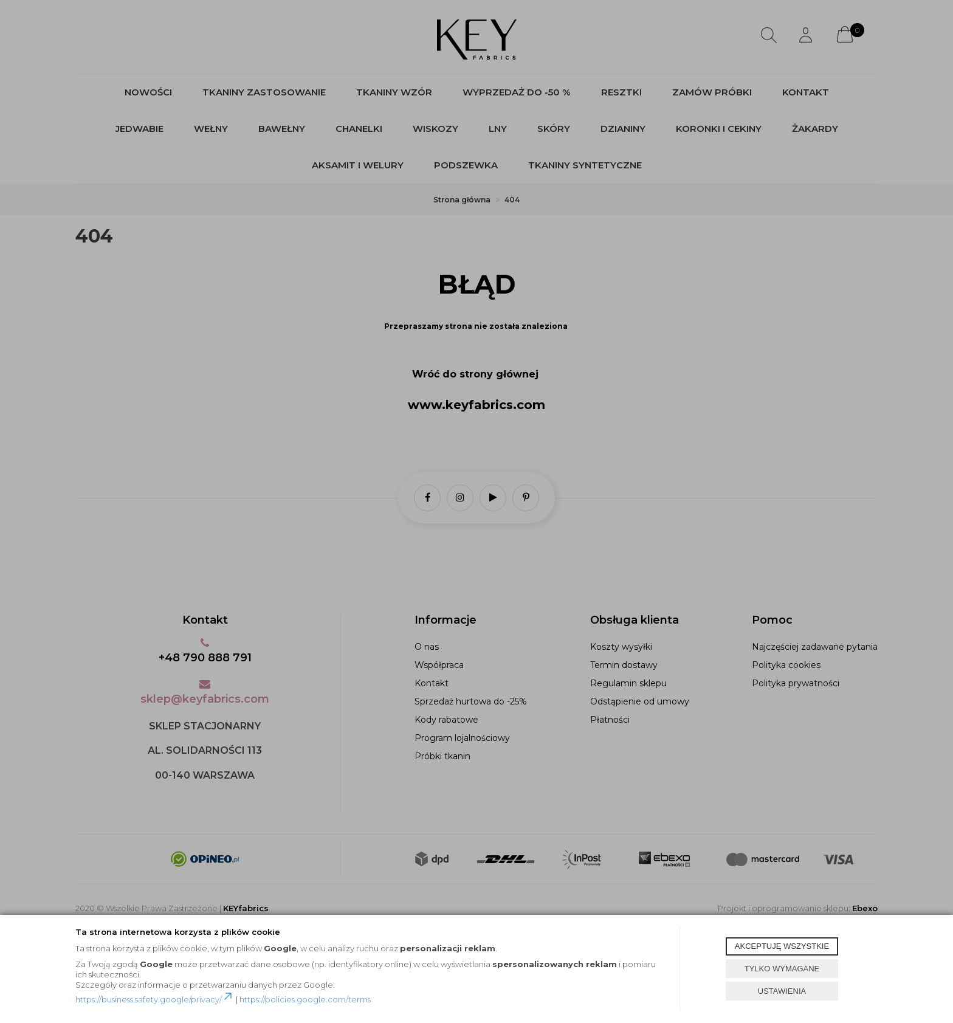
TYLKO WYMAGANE (782, 968)
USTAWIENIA (782, 991)
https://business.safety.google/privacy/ (154, 999)
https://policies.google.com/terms (305, 999)
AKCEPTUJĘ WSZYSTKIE (782, 946)
